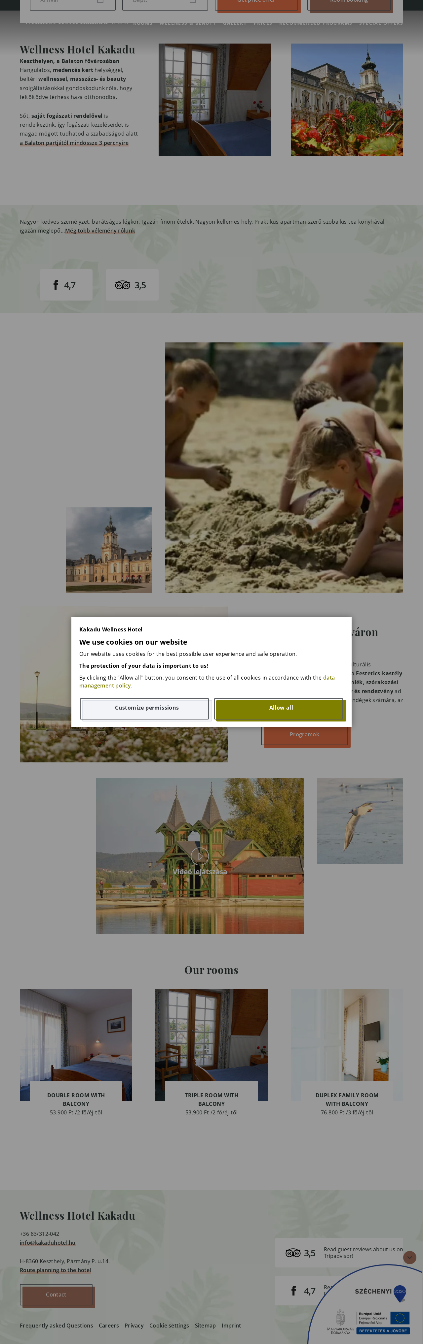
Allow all (281, 707)
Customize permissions (147, 707)
